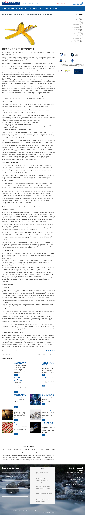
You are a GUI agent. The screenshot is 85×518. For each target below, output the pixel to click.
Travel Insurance (76, 38)
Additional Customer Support (49, 515)
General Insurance (12, 350)
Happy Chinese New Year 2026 (48, 378)
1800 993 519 (66, 3)
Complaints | (73, 513)
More (16, 375)
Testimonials (78, 37)
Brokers (78, 19)
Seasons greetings (46, 410)
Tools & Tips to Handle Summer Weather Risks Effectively (48, 363)
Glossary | (68, 513)
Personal (78, 32)
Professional (19, 350)
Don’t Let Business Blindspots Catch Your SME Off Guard (19, 379)
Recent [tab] (42, 468)
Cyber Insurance (76, 24)
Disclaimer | (51, 513)
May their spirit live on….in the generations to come (21, 423)
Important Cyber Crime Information (46, 354)
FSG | (56, 513)
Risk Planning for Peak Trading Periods (20, 363)
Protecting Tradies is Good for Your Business (20, 395)
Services (79, 35)
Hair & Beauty (77, 29)
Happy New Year (18, 410)
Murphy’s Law (6, 354)
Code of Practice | (61, 513)
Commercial (6, 350)
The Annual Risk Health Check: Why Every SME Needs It (48, 424)
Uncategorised (77, 40)
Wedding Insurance (75, 41)
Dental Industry (76, 26)
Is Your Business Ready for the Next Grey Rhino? (48, 395)
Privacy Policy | (46, 513)
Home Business (76, 30)
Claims (78, 21)
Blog (80, 18)
